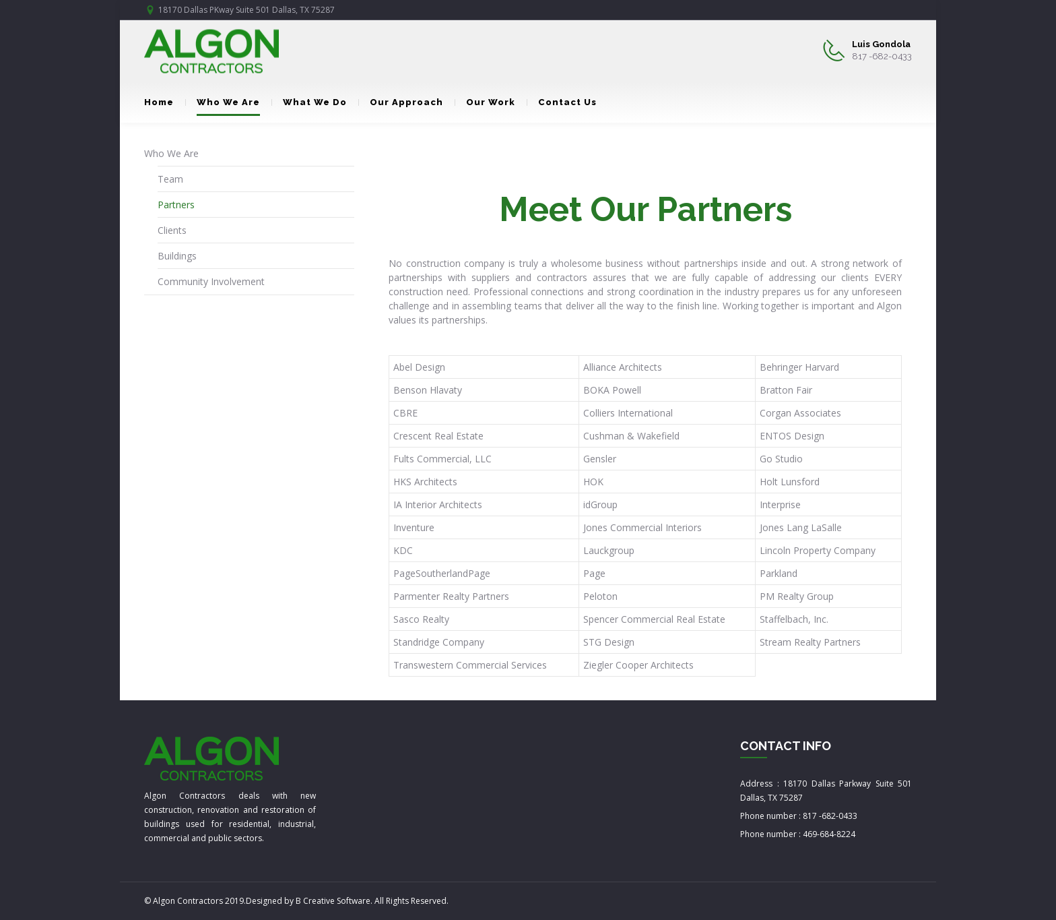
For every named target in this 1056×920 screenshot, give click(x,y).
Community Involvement (211, 281)
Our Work (485, 102)
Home (159, 102)
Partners (176, 204)
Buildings (177, 255)
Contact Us (562, 102)
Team (170, 179)
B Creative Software (333, 901)
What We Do (309, 102)
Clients (172, 230)
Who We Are (222, 102)
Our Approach (400, 102)
